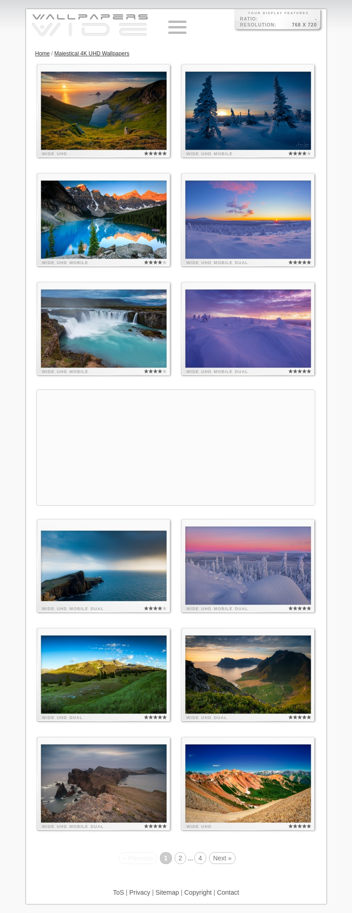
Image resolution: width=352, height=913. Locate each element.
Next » (222, 858)
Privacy (139, 892)
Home (42, 53)
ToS (118, 892)
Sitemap (167, 892)
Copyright (198, 892)
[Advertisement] (176, 447)
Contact (228, 892)
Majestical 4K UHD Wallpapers (92, 53)
